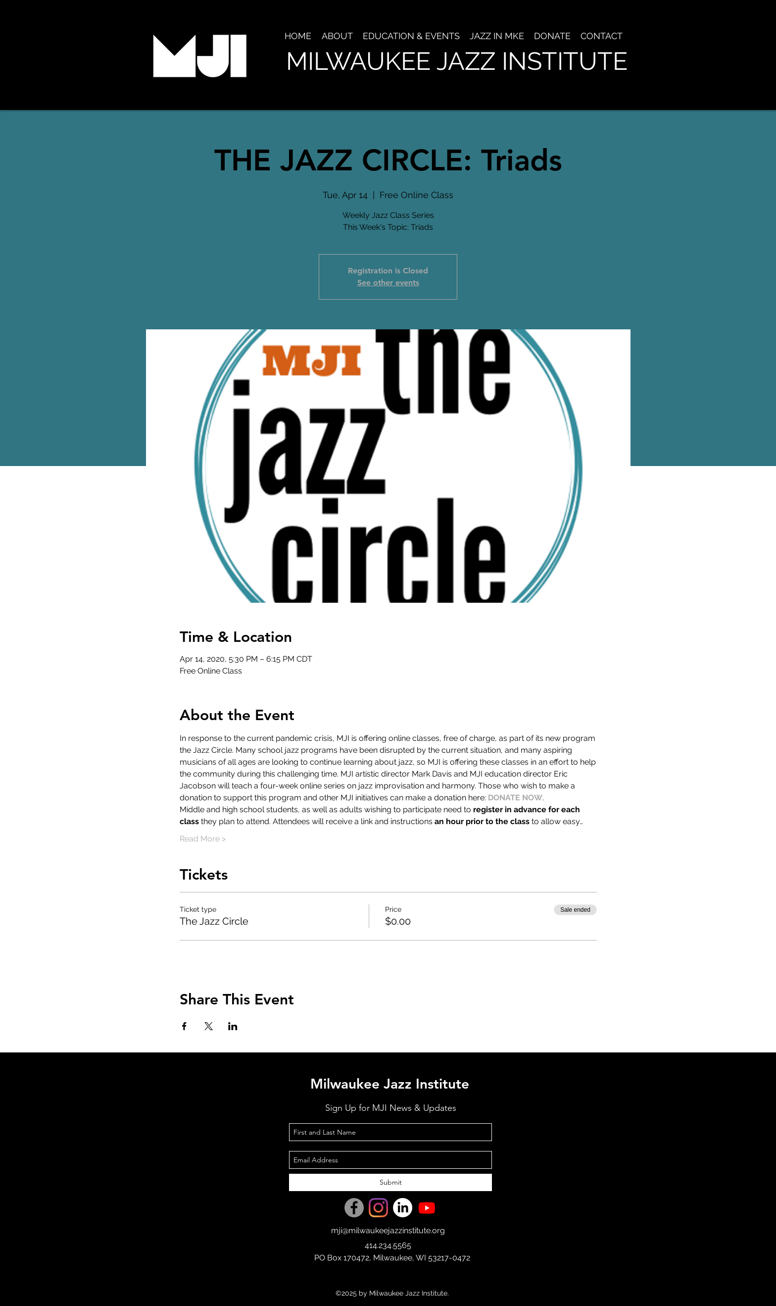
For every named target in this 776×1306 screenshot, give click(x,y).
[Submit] (390, 1182)
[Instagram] (378, 1207)
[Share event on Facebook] (184, 1026)
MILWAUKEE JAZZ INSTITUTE (457, 61)
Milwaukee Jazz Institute (389, 1083)
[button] (337, 36)
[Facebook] (354, 1207)
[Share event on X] (208, 1026)
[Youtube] (426, 1207)
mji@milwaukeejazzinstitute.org (388, 1230)
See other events (388, 282)
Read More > (203, 838)
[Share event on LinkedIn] (233, 1026)
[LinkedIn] (402, 1207)
